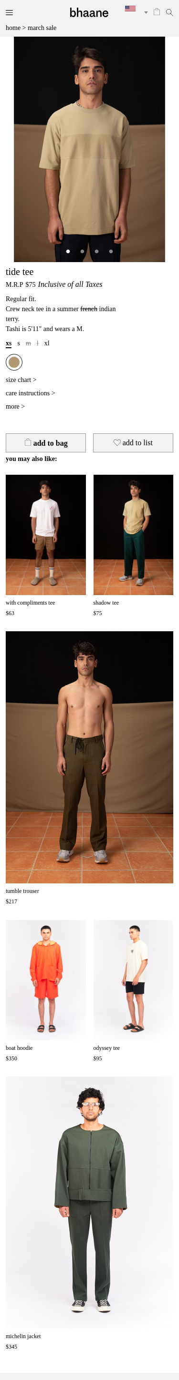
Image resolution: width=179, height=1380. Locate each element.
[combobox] (133, 12)
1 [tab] (68, 251)
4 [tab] (111, 251)
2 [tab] (82, 251)
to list (133, 443)
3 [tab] (97, 251)
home (13, 27)
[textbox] (133, 8)
